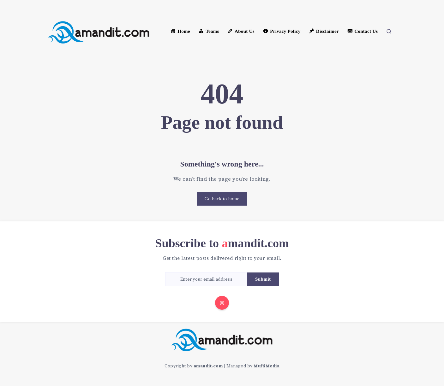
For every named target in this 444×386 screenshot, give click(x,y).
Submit (263, 279)
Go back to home (222, 198)
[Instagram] (222, 303)
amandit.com (208, 366)
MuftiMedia (266, 366)
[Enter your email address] (206, 279)
